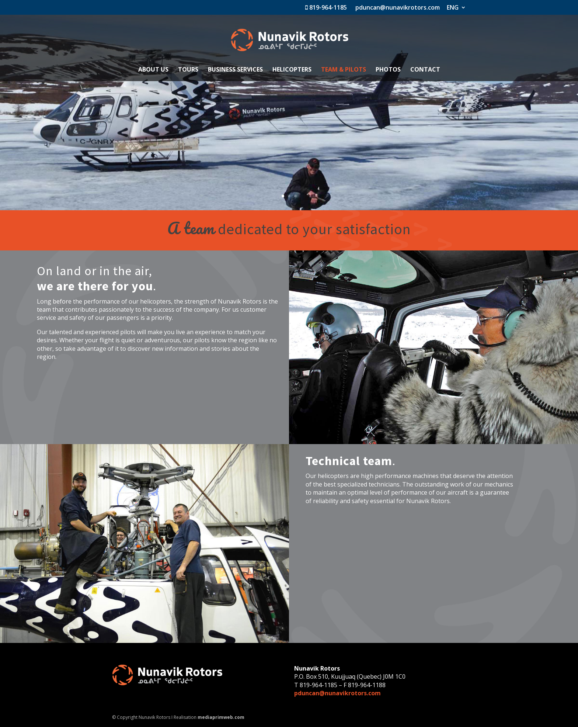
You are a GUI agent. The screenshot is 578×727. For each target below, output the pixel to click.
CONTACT (425, 70)
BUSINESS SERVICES (235, 70)
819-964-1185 (326, 7)
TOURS (188, 70)
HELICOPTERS (291, 70)
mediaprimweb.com (221, 717)
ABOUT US (153, 70)
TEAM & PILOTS (343, 70)
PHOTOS (388, 70)
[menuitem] (456, 9)
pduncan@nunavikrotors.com (397, 7)
